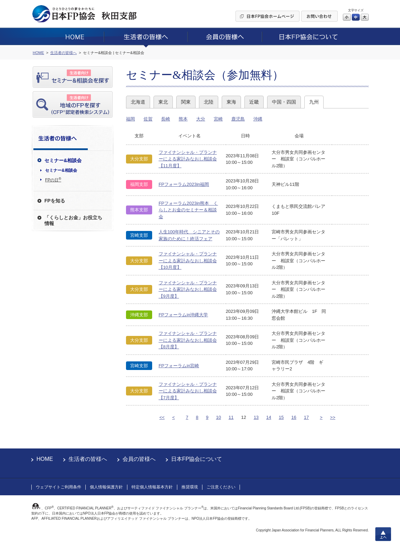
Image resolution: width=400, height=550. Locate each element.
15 (281, 417)
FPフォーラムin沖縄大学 (183, 314)
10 (218, 417)
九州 (314, 102)
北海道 (138, 102)
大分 (200, 118)
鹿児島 (238, 118)
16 (293, 417)
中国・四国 (284, 102)
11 (231, 417)
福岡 (130, 118)
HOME (44, 459)
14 (268, 417)
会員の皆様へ (139, 459)
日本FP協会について (196, 459)
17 (306, 417)
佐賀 (148, 118)
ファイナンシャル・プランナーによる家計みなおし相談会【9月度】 (188, 289)
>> (332, 417)
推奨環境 (189, 487)
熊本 (183, 118)
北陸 (208, 102)
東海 (231, 102)
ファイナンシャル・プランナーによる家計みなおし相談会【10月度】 (188, 260)
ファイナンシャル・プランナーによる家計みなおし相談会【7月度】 (188, 391)
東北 (163, 102)
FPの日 (53, 179)
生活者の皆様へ (88, 459)
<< (162, 417)
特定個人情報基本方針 (152, 487)
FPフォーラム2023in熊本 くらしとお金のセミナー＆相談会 (188, 210)
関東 (186, 102)
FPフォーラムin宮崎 (179, 365)
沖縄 (257, 118)
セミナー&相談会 (61, 170)
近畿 (254, 102)
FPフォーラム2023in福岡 (184, 184)
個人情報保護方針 (106, 487)
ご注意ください (221, 487)
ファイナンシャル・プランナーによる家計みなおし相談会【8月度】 (188, 340)
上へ (383, 534)
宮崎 (218, 118)
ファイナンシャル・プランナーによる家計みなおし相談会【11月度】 (188, 159)
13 (256, 417)
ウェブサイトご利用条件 (58, 487)
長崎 (165, 118)
